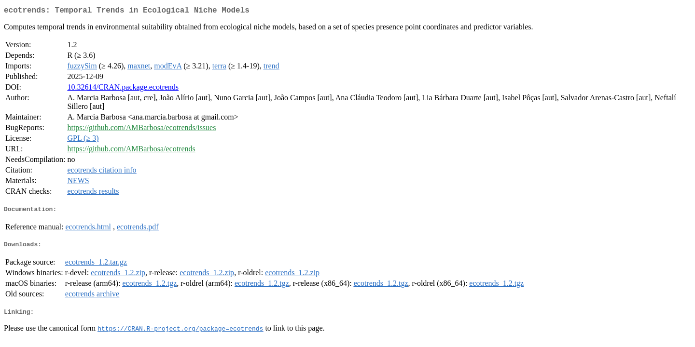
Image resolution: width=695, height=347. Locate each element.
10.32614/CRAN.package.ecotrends (123, 89)
